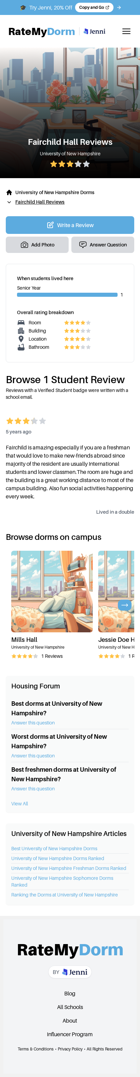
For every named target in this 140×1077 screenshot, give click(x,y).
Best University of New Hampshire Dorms (54, 848)
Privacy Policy (70, 1049)
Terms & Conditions (36, 1049)
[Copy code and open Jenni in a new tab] (94, 7)
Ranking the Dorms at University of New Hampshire (64, 895)
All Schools (70, 1007)
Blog (69, 993)
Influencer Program (70, 1034)
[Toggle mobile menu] (126, 31)
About (70, 1020)
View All (19, 803)
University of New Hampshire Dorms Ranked (57, 858)
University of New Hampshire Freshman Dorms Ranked (68, 868)
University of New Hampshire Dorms (54, 192)
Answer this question (33, 722)
